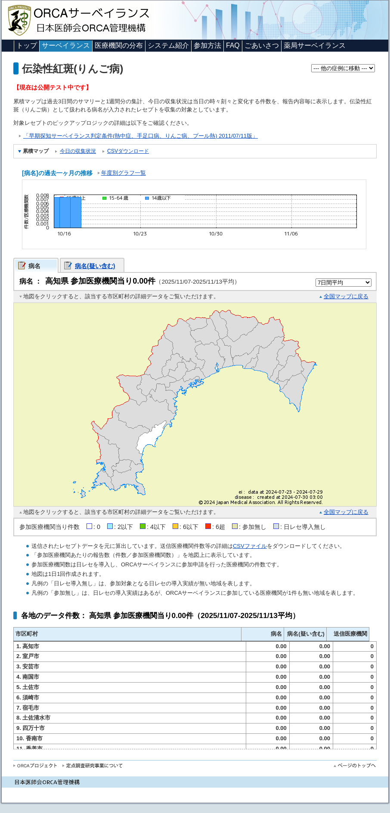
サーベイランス (66, 45)
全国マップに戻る (346, 296)
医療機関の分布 (119, 45)
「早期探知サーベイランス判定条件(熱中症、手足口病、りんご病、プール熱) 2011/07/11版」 (140, 136)
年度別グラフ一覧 (123, 173)
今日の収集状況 (78, 151)
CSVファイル (250, 546)
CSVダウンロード (128, 151)
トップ (26, 45)
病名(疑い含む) (95, 266)
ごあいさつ (262, 45)
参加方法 (207, 45)
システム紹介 (168, 45)
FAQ (233, 45)
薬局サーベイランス (315, 45)
